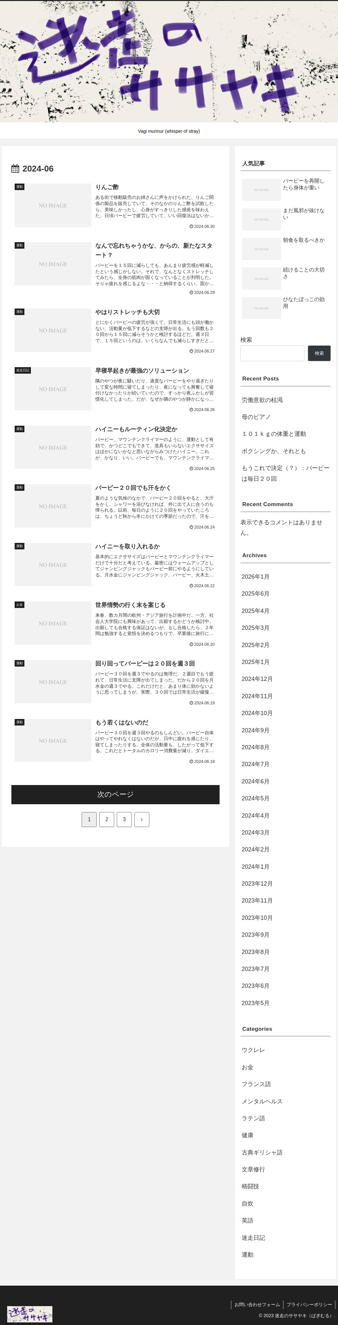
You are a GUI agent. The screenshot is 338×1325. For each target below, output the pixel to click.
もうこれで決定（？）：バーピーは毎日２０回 (286, 473)
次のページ (115, 795)
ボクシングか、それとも (274, 451)
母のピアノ (256, 417)
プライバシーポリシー (309, 1304)
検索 (246, 340)
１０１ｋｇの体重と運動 (274, 434)
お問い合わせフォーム (256, 1304)
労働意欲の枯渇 (262, 400)
